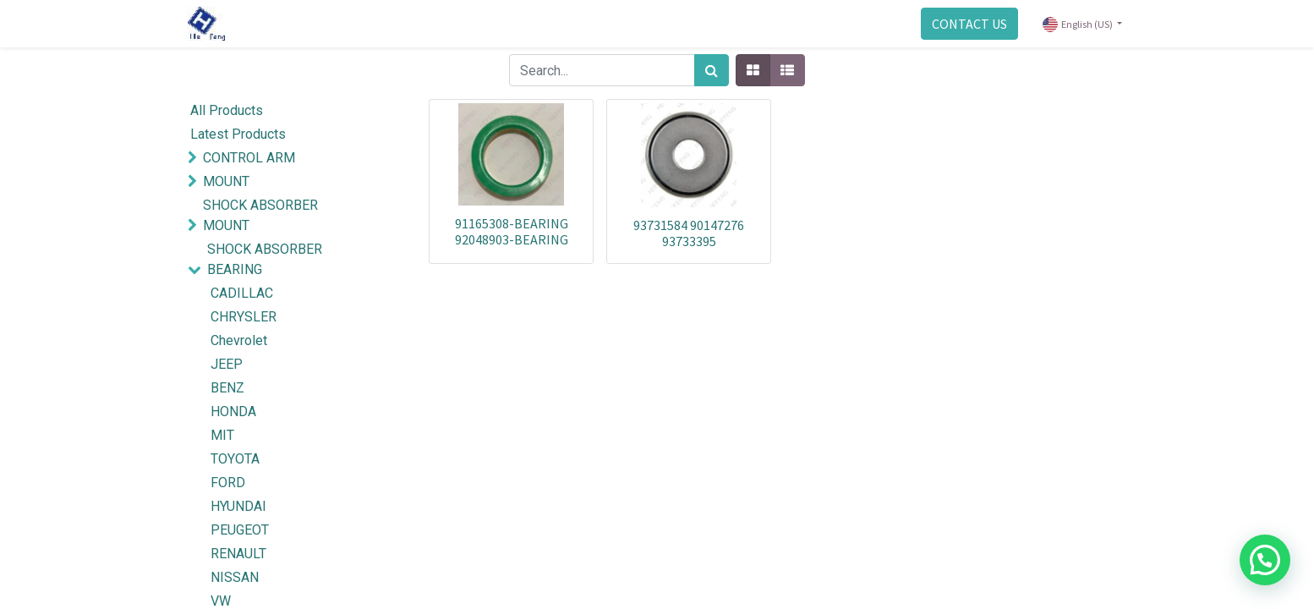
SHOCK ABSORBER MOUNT (260, 215)
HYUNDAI (238, 506)
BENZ (227, 388)
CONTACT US (969, 23)
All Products (226, 110)
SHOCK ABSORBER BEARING (264, 259)
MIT (222, 435)
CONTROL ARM (249, 158)
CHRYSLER (243, 317)
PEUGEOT (240, 530)
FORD (228, 483)
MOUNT (226, 181)
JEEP (227, 364)
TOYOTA (235, 459)
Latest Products (238, 134)
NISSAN (235, 577)
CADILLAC (242, 293)
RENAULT (238, 554)
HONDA (233, 411)
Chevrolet (239, 340)
